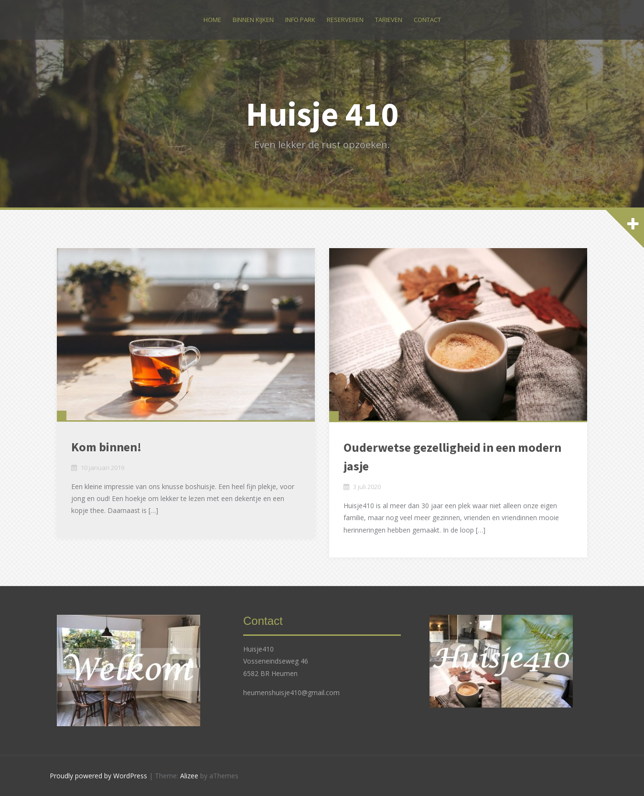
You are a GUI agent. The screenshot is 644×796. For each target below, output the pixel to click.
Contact (427, 19)
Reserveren (345, 19)
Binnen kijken (253, 19)
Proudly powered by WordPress (98, 775)
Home (212, 19)
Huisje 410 (322, 114)
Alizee (189, 775)
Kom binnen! (106, 447)
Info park (300, 19)
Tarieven (388, 19)
